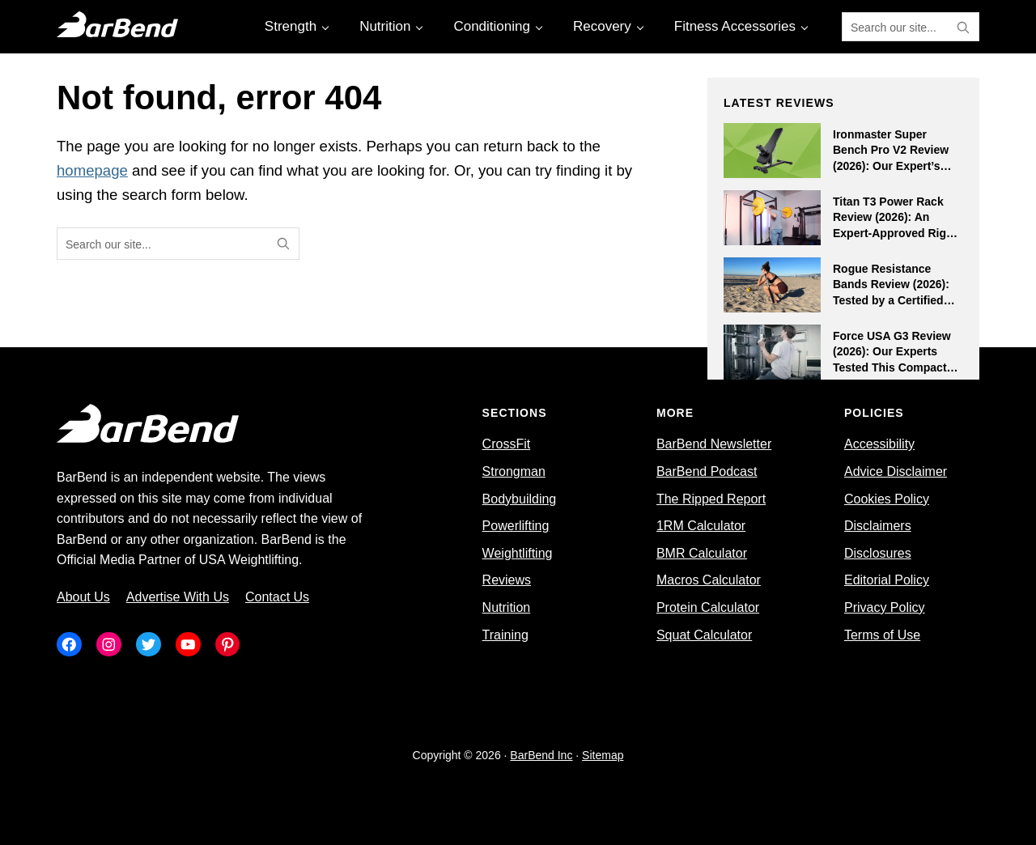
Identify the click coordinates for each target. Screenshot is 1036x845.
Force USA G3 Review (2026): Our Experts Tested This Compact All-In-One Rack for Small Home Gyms (892, 367)
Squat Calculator (704, 635)
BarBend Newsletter (713, 444)
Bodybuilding (519, 499)
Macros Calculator (708, 580)
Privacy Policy (884, 607)
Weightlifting (517, 553)
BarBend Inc (541, 755)
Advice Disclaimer (895, 471)
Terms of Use (882, 635)
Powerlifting (516, 526)
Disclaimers (877, 526)
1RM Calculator (700, 526)
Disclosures (877, 553)
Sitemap (602, 755)
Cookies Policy (886, 499)
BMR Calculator (701, 553)
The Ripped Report (711, 499)
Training (505, 635)
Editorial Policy (886, 580)
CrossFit (506, 444)
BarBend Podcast (707, 471)
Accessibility (879, 444)
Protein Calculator (707, 607)
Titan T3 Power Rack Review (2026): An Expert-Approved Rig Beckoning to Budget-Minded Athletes (891, 233)
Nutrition (506, 607)
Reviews (506, 580)
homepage (92, 170)
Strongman (514, 471)
